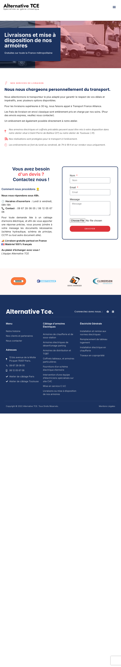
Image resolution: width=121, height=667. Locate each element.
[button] (114, 6)
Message (75, 199)
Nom (73, 175)
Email (73, 187)
